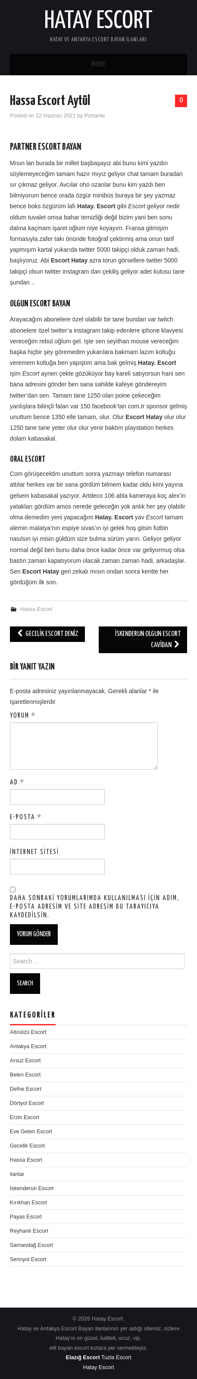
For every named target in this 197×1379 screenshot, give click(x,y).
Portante (94, 116)
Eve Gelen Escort (31, 1132)
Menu (98, 64)
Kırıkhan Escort (28, 1203)
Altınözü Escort (28, 1032)
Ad (17, 782)
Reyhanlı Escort (29, 1231)
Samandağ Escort (31, 1245)
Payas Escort (26, 1217)
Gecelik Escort (27, 1146)
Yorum (23, 716)
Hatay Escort (98, 21)
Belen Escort (25, 1075)
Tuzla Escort (116, 1357)
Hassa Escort (36, 609)
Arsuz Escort (25, 1061)
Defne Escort (25, 1089)
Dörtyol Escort (27, 1103)
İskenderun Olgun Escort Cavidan (148, 639)
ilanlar (17, 1174)
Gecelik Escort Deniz (47, 634)
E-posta (26, 817)
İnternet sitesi (34, 852)
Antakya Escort (28, 1046)
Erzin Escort (24, 1117)
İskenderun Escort (32, 1188)
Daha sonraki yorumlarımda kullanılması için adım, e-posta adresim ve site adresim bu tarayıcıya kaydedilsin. (94, 907)
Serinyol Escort (28, 1259)
